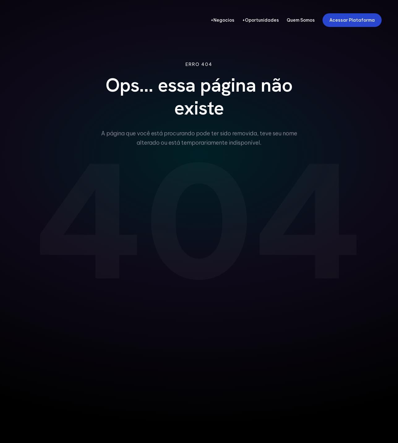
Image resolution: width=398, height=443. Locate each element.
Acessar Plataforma (352, 20)
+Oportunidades (260, 20)
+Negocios (222, 20)
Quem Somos (301, 20)
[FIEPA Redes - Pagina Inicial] (47, 20)
